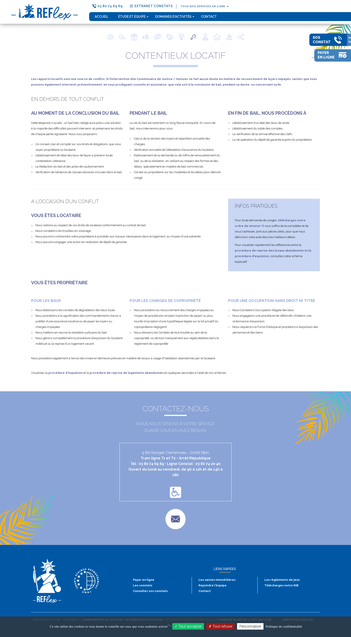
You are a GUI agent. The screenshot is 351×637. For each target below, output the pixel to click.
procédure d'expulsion (65, 372)
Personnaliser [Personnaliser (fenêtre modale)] (250, 626)
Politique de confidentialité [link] (284, 626)
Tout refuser (220, 626)
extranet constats (151, 6)
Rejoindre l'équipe (213, 585)
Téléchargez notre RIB (281, 585)
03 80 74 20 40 (207, 464)
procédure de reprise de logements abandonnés (126, 372)
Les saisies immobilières (217, 579)
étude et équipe (133, 16)
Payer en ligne (143, 579)
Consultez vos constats (150, 591)
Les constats (142, 585)
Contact (209, 16)
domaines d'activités (174, 16)
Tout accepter (188, 626)
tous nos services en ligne (204, 6)
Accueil (101, 16)
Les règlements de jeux (282, 579)
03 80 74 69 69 (107, 6)
